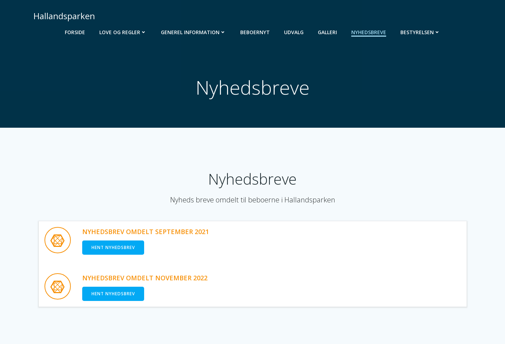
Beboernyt (255, 32)
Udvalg (294, 32)
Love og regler (123, 32)
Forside (75, 32)
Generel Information (193, 32)
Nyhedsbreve (368, 32)
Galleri (327, 32)
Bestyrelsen (420, 32)
